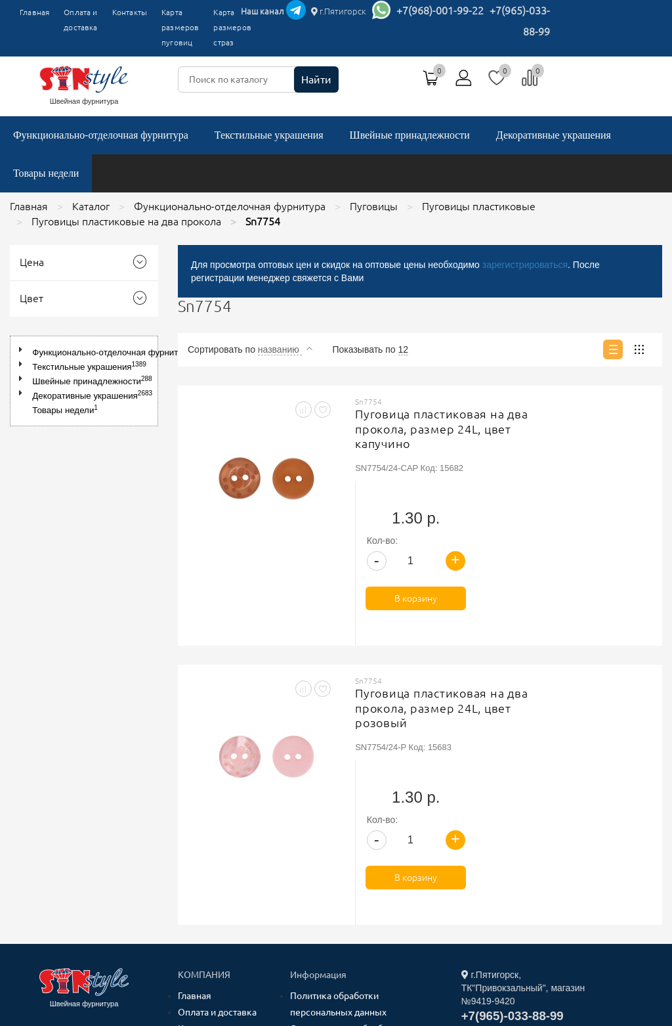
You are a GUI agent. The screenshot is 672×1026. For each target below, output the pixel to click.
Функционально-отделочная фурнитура (100, 135)
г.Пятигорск (338, 11)
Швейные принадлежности (410, 135)
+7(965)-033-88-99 (512, 824)
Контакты (129, 12)
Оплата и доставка (80, 20)
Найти (316, 79)
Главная (34, 12)
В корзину (602, 502)
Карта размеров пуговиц (180, 27)
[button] (23, 350)
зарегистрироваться (525, 264)
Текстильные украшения (269, 135)
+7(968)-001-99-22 (440, 10)
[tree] (84, 381)
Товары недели (46, 173)
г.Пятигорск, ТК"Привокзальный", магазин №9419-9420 (523, 796)
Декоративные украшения (553, 135)
